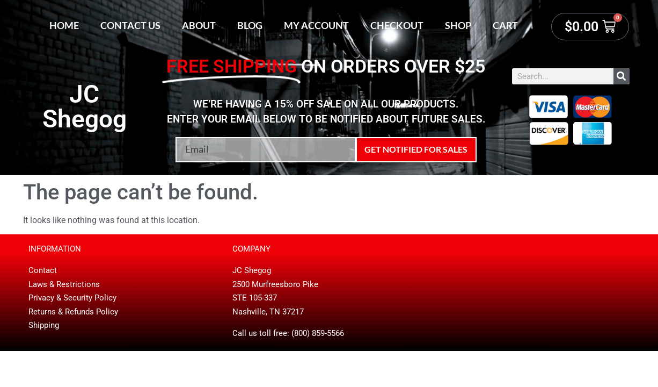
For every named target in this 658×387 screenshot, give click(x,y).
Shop (458, 25)
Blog (249, 25)
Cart (505, 25)
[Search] (621, 76)
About (199, 25)
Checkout (396, 25)
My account (316, 25)
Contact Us (130, 25)
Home (64, 25)
